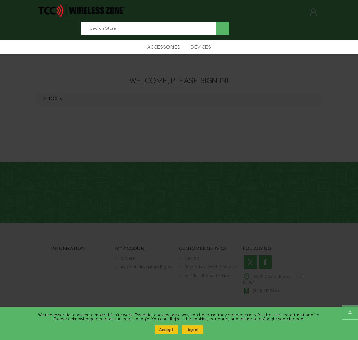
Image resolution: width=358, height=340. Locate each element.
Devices (201, 53)
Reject (192, 330)
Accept (166, 330)
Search (222, 30)
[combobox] (148, 30)
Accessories (162, 53)
